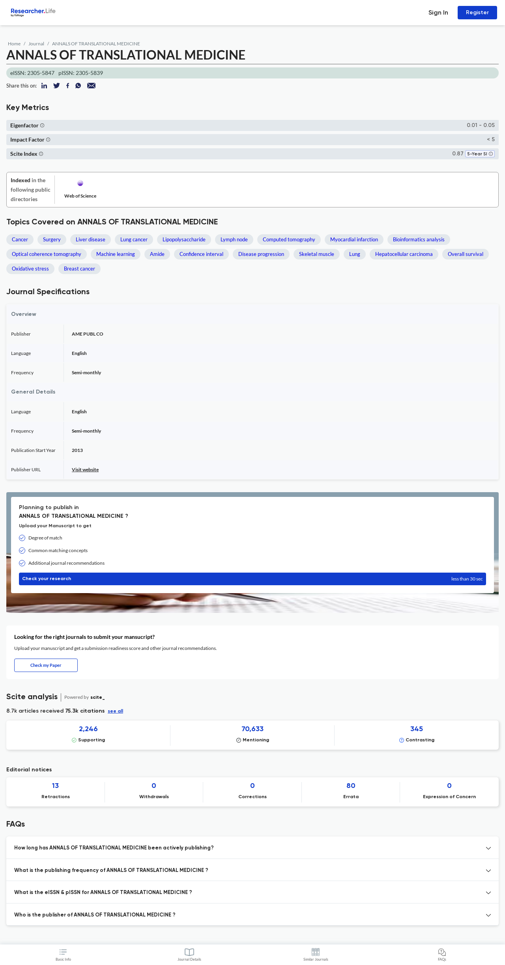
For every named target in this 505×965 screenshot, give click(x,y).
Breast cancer (79, 268)
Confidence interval (201, 254)
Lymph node (234, 239)
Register (477, 12)
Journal (36, 44)
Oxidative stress (30, 268)
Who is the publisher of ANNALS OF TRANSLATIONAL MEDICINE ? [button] (95, 915)
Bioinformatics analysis (419, 239)
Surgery (52, 239)
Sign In (438, 12)
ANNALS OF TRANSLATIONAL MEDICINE (96, 44)
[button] (42, 125)
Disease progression (261, 254)
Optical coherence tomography (46, 254)
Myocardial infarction (354, 239)
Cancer (20, 239)
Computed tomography (289, 239)
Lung (354, 254)
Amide (157, 254)
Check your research (252, 579)
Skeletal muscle (316, 254)
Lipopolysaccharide (184, 239)
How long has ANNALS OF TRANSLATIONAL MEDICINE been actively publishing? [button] (114, 848)
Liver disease (90, 239)
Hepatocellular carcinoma (404, 254)
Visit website (85, 469)
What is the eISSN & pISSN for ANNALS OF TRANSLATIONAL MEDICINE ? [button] (103, 892)
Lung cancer (134, 239)
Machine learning (115, 254)
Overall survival (465, 254)
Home (14, 44)
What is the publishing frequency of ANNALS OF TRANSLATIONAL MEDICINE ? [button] (111, 870)
